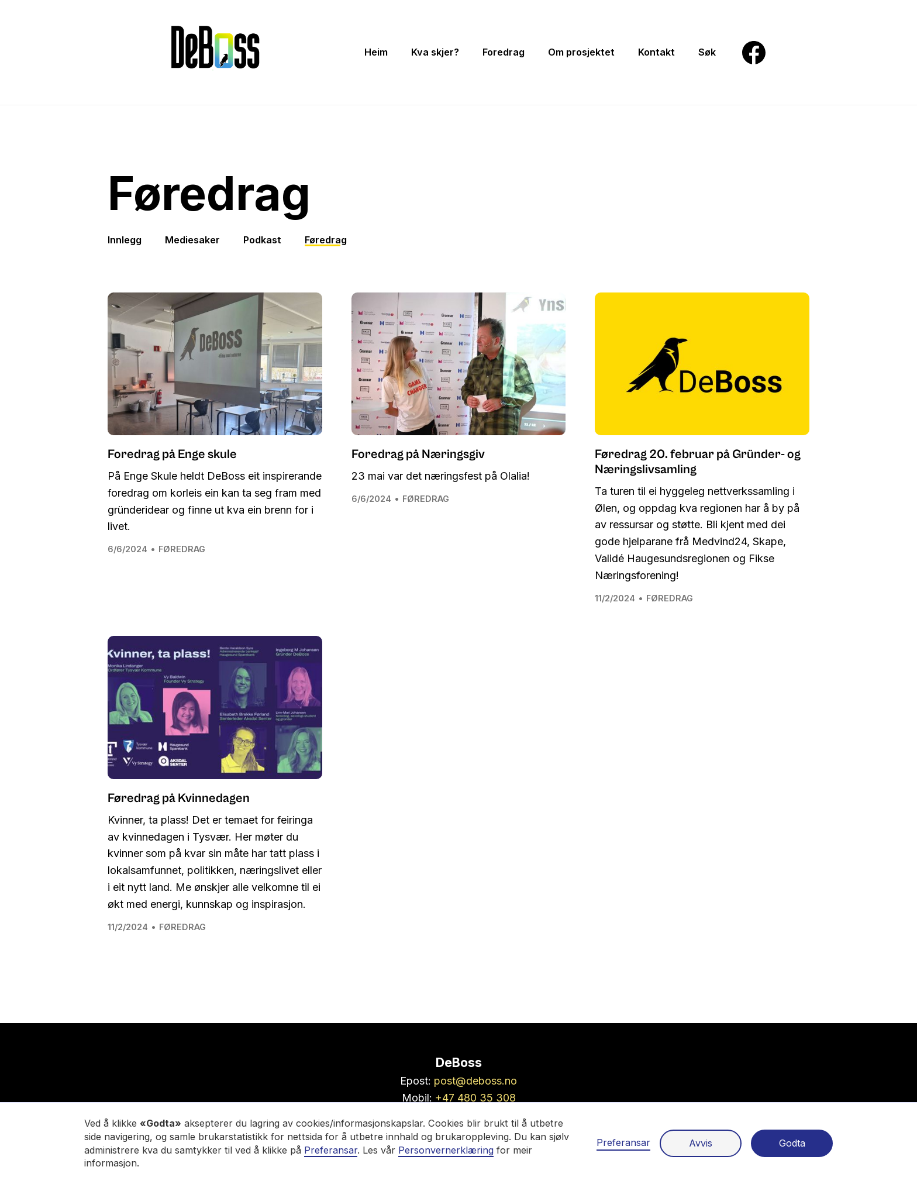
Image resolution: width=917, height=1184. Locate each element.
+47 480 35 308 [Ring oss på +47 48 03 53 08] (475, 1098)
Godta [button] (792, 1143)
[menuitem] (376, 52)
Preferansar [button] (330, 1150)
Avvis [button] (700, 1143)
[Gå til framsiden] (215, 52)
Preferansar (623, 1142)
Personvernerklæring (446, 1150)
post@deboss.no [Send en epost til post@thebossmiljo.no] (475, 1081)
